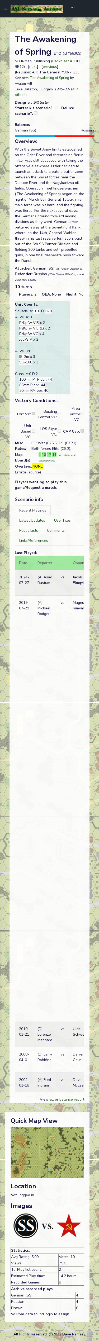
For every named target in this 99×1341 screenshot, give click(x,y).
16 (44, 454)
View (45, 1099)
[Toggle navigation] (71, 8)
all (52, 1099)
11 (54, 454)
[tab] (33, 510)
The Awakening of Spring (49, 78)
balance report (71, 1099)
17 (49, 454)
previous (50, 66)
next (33, 66)
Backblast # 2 (63, 61)
